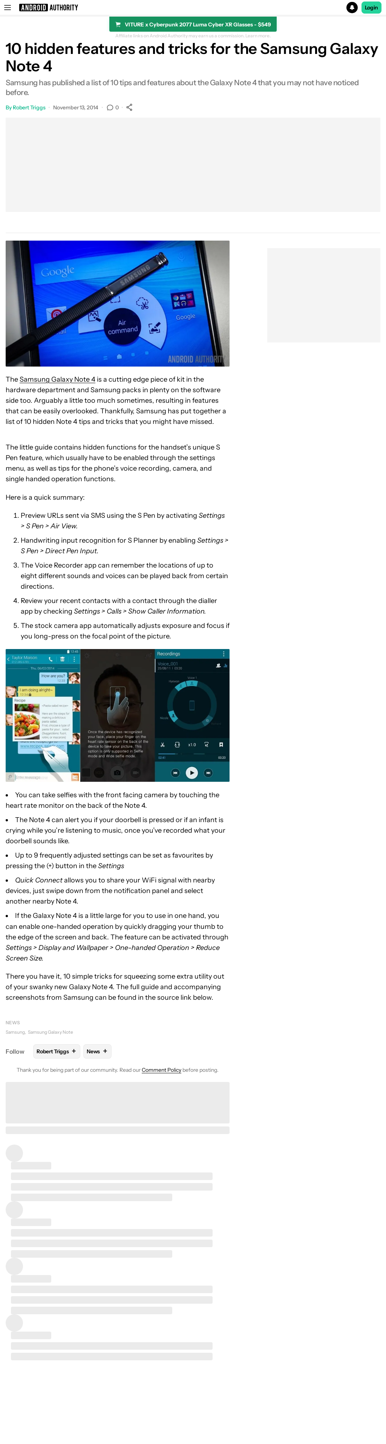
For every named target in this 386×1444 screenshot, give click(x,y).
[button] (193, 7)
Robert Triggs (29, 107)
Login (371, 7)
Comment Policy (161, 1070)
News (13, 1022)
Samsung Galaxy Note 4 (57, 379)
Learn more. (258, 36)
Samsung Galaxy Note (50, 1032)
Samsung (15, 1032)
